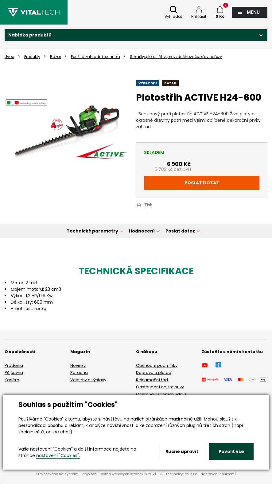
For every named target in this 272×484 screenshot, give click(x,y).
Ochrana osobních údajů (161, 394)
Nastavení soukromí (218, 473)
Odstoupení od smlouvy (160, 387)
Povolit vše (231, 451)
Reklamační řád (152, 380)
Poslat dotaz (202, 183)
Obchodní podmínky (156, 365)
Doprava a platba (153, 372)
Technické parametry (92, 231)
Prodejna (14, 365)
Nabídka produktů (30, 35)
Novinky (78, 365)
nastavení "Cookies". (58, 455)
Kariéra (12, 380)
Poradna (79, 372)
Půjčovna (14, 372)
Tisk (148, 205)
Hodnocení (142, 231)
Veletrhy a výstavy (88, 380)
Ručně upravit (181, 451)
